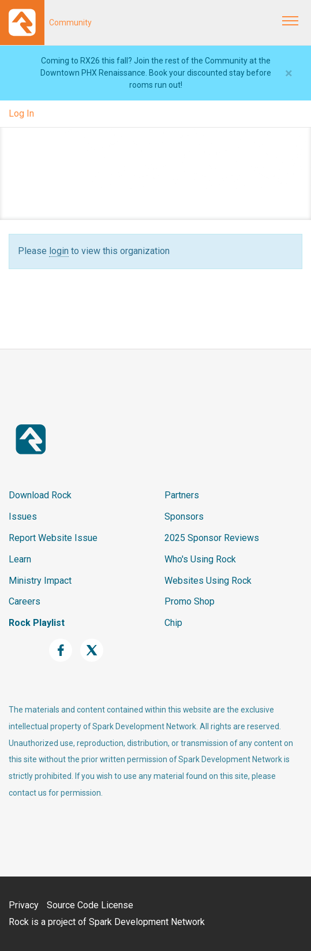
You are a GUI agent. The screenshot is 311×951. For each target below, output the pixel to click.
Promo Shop (189, 601)
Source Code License (90, 905)
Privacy (24, 905)
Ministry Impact (40, 580)
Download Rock (40, 495)
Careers (24, 601)
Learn (20, 559)
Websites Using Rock (208, 580)
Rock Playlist (37, 622)
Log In (21, 113)
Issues (23, 516)
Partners (181, 495)
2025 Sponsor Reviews (211, 537)
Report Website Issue (53, 537)
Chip (173, 622)
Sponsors (184, 516)
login (59, 250)
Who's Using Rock (200, 559)
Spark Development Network (147, 921)
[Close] (289, 73)
